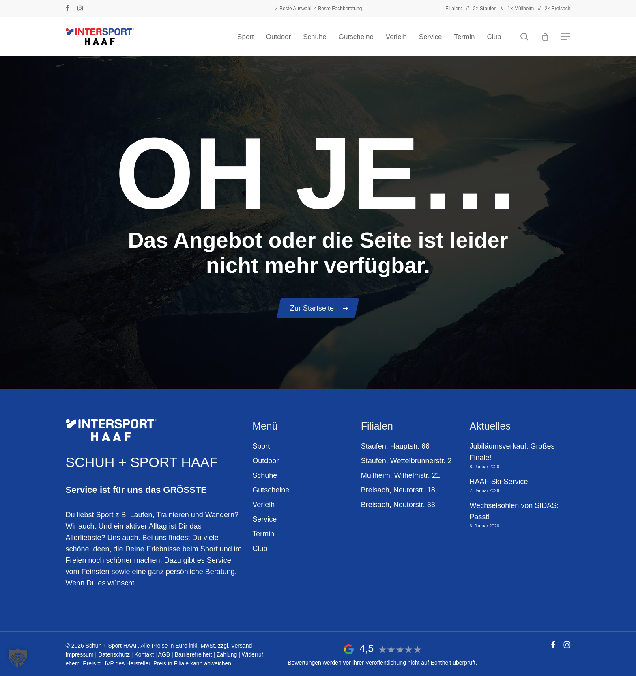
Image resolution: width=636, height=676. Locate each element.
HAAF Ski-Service (498, 481)
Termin (263, 534)
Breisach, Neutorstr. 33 (398, 505)
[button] (566, 36)
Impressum (80, 654)
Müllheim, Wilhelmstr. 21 (400, 475)
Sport (261, 446)
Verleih (263, 505)
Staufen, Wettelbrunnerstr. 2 (406, 461)
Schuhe (264, 475)
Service (264, 519)
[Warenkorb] (545, 36)
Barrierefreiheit (193, 654)
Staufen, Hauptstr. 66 (395, 446)
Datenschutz (114, 654)
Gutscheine (270, 490)
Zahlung (227, 654)
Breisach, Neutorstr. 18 (398, 490)
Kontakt (143, 654)
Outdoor (265, 461)
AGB (164, 654)
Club (259, 548)
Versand (241, 645)
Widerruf (252, 654)
